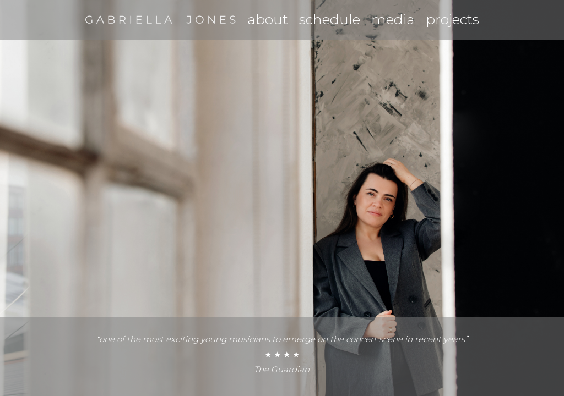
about (267, 19)
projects (452, 19)
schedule (329, 19)
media (393, 19)
